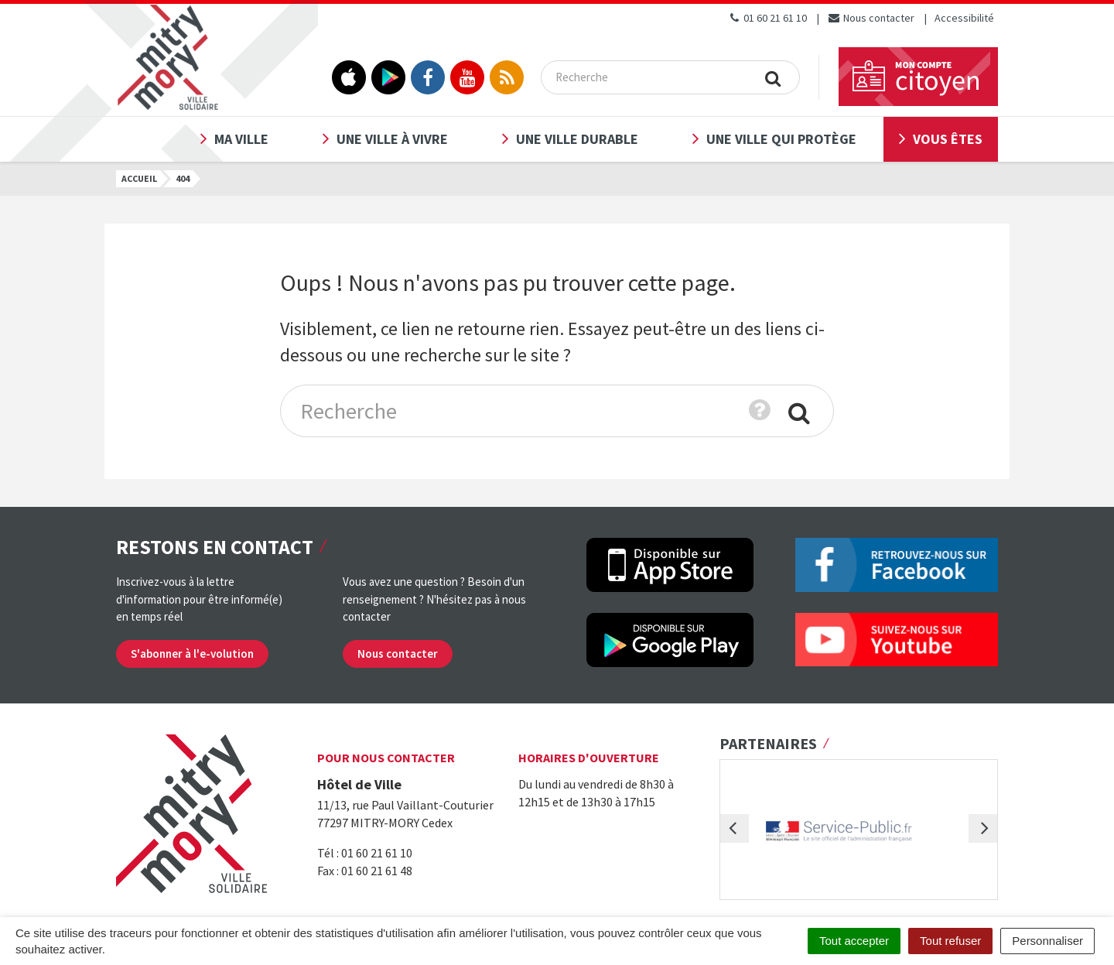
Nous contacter (870, 18)
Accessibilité (964, 18)
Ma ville (241, 139)
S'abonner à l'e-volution (192, 653)
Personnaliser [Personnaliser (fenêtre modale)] (1047, 940)
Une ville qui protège (781, 139)
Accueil (139, 178)
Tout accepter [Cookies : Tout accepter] (854, 940)
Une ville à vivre (392, 139)
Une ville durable (577, 139)
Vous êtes (947, 139)
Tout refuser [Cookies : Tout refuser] (950, 940)
